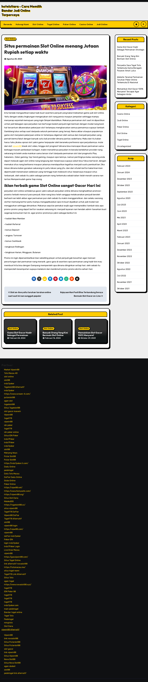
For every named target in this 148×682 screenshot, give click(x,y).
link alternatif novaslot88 (15, 562)
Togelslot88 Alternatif (14, 385)
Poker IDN (8, 538)
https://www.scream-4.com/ (17, 392)
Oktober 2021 (123, 288)
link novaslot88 (11, 637)
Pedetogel (8, 617)
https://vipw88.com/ (13, 527)
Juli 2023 (121, 205)
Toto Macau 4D (11, 371)
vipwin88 (17, 146)
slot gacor (8, 647)
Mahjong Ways (10, 451)
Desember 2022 (124, 250)
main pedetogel (11, 607)
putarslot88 (9, 396)
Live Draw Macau (12, 548)
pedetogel (8, 468)
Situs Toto (8, 576)
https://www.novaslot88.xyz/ (17, 583)
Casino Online (86, 24)
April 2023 (122, 224)
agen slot (8, 399)
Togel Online (53, 24)
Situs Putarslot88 (12, 640)
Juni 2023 (122, 211)
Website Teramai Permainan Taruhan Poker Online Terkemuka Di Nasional (130, 80)
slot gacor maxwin (12, 409)
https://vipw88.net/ (13, 486)
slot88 (7, 378)
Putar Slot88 (10, 454)
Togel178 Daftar (11, 510)
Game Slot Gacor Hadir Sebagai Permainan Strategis (19, 335)
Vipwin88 (8, 413)
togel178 (8, 416)
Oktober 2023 (123, 185)
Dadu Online (9, 465)
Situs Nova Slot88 (12, 661)
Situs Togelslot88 (12, 406)
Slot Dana (8, 624)
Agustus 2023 (123, 198)
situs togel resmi (11, 569)
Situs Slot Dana (11, 496)
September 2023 (125, 192)
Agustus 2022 (123, 269)
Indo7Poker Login (12, 545)
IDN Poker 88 (10, 590)
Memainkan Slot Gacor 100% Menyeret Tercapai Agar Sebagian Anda (130, 91)
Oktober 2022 (123, 263)
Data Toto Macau (11, 472)
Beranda (8, 24)
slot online (9, 375)
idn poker (8, 423)
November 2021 (124, 282)
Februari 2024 (123, 166)
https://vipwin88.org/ (14, 493)
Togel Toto (8, 614)
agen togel (9, 579)
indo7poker (9, 382)
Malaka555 (9, 500)
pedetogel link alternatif (15, 671)
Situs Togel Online (12, 558)
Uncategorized (124, 146)
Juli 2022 (121, 276)
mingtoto (8, 621)
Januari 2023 (123, 243)
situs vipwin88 (10, 506)
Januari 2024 (123, 172)
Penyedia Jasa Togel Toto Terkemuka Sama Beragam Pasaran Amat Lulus (129, 68)
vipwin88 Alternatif (10, 628)
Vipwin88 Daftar (11, 513)
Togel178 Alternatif (13, 517)
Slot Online (38, 24)
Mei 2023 (121, 217)
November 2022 (124, 256)
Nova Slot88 (9, 657)
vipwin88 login (10, 524)
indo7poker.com (11, 604)
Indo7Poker (9, 437)
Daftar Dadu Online (13, 475)
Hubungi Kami (22, 24)
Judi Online (102, 24)
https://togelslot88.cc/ (14, 503)
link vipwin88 (10, 650)
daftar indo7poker (12, 534)
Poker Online (69, 24)
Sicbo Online (9, 479)
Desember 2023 (124, 179)
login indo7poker (11, 541)
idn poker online (11, 430)
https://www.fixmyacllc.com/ (17, 489)
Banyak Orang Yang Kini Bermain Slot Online (55, 334)
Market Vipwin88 (11, 368)
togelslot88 (9, 403)
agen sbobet (9, 664)
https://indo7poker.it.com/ (16, 461)
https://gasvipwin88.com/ (16, 555)
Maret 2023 (122, 230)
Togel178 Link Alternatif (15, 572)
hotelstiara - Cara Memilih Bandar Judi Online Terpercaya (21, 10)
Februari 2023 (123, 237)
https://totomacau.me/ (14, 565)
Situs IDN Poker (11, 434)
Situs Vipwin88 (11, 654)
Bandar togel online (13, 610)
